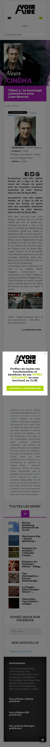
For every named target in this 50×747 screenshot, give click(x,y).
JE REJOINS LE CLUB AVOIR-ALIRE (25, 388)
